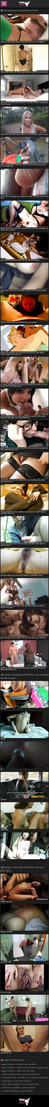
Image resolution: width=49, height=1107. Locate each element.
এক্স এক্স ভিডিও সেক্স (9, 1078)
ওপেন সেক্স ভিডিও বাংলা (30, 1084)
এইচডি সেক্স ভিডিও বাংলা (11, 1074)
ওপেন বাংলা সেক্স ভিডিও (22, 1081)
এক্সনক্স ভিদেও (7, 1081)
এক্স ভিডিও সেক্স (24, 1078)
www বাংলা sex (7, 1064)
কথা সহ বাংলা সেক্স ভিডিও (11, 1088)
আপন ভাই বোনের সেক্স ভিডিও (26, 1064)
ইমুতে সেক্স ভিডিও (8, 1071)
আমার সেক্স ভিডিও (8, 1068)
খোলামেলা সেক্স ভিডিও (10, 1091)
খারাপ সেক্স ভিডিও (29, 1088)
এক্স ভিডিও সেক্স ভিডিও (40, 1078)
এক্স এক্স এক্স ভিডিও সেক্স (30, 1074)
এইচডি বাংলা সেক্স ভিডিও (26, 1071)
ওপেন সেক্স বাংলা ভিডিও (10, 1084)
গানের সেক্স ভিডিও (26, 1091)
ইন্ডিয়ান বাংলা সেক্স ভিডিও (26, 1068)
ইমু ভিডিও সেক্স (43, 1068)
